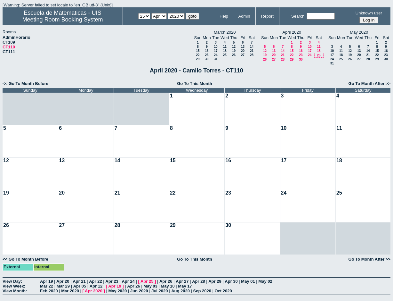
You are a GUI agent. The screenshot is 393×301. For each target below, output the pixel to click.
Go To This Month (194, 83)
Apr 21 (79, 281)
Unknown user (369, 13)
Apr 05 (79, 286)
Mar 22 (46, 286)
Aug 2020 (180, 290)
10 (215, 46)
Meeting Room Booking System (62, 19)
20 (243, 51)
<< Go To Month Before (25, 83)
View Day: (12, 281)
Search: (298, 16)
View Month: (15, 290)
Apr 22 (95, 281)
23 (206, 55)
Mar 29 (63, 286)
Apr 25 (146, 281)
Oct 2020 (223, 290)
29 (197, 59)
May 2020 (117, 290)
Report (267, 16)
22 (197, 55)
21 (251, 51)
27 (243, 55)
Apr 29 (214, 281)
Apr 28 (198, 281)
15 (197, 51)
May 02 (265, 281)
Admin (244, 16)
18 (225, 51)
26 (234, 55)
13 (243, 46)
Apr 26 (165, 281)
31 (215, 59)
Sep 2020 (202, 290)
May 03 (150, 286)
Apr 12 (96, 286)
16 (206, 51)
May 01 (248, 281)
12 (234, 46)
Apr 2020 (93, 290)
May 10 (167, 286)
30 (206, 59)
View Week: (14, 286)
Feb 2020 (49, 290)
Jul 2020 (159, 290)
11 (225, 46)
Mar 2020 (70, 290)
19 (234, 51)
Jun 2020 (139, 290)
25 (225, 55)
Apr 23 (111, 281)
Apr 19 (46, 281)
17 (215, 51)
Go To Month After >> (369, 83)
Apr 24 (128, 281)
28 (251, 55)
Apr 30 (231, 281)
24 (215, 55)
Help (224, 16)
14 (251, 46)
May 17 (185, 286)
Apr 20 (62, 281)
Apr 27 (182, 281)
